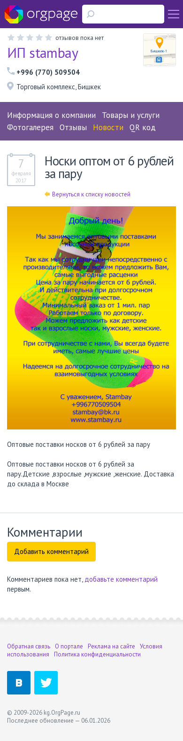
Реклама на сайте (111, 646)
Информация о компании (51, 115)
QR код (143, 127)
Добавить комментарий (51, 551)
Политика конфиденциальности (97, 654)
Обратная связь (28, 646)
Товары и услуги (131, 115)
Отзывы (73, 127)
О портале (69, 646)
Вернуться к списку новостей (87, 194)
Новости (108, 127)
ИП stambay (42, 52)
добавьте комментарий (121, 579)
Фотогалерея (30, 127)
